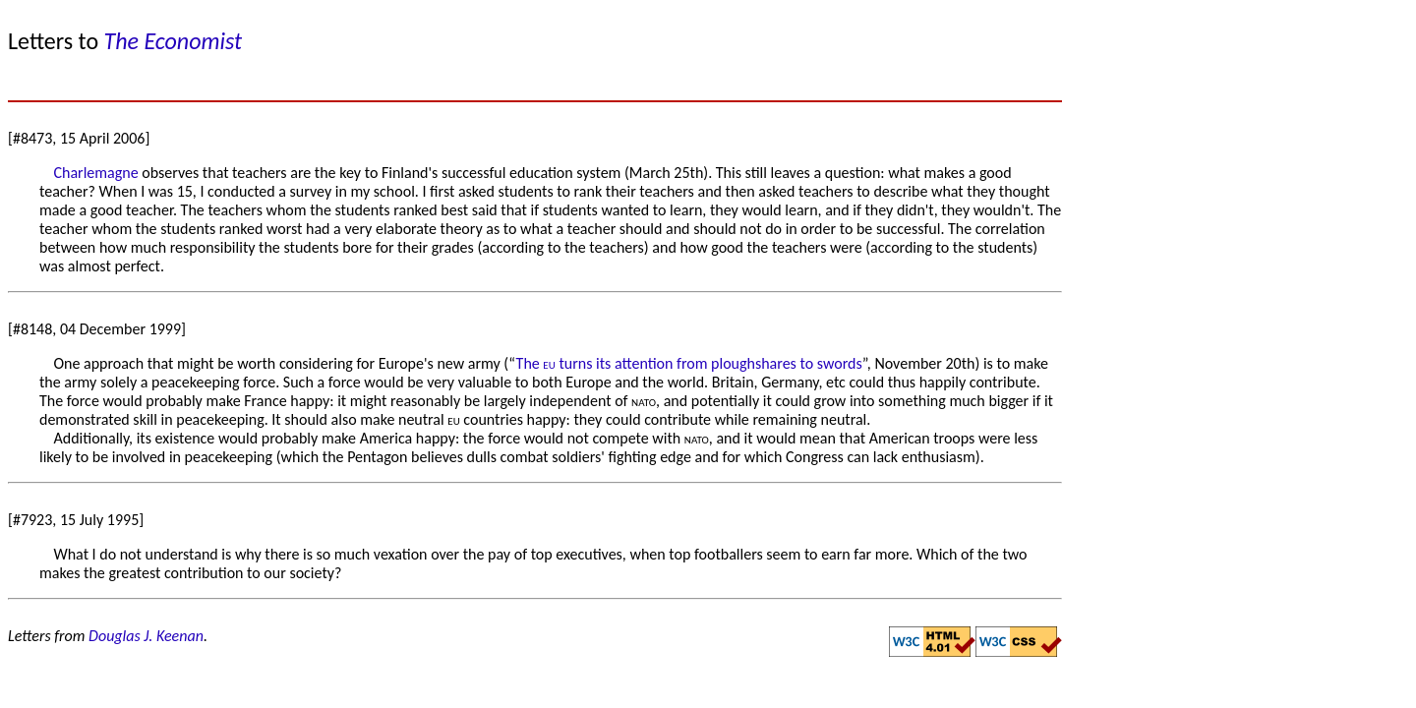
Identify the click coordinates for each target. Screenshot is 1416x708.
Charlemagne (95, 172)
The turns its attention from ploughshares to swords (689, 363)
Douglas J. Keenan (146, 635)
